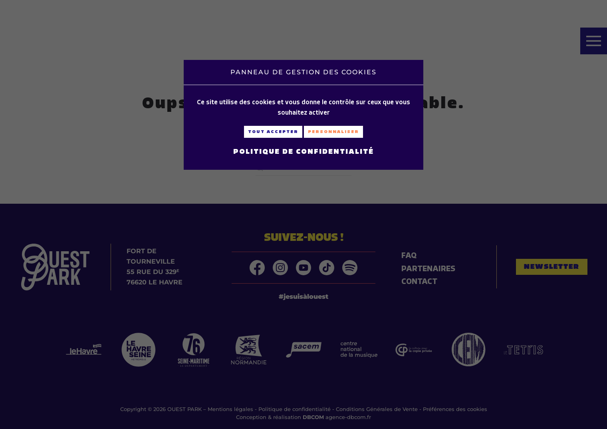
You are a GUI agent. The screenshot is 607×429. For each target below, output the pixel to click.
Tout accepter (273, 131)
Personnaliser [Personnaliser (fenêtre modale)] (333, 131)
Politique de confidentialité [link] (303, 151)
